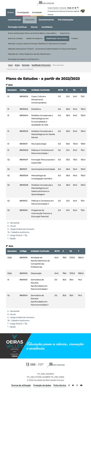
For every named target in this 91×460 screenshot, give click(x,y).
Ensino (10, 12)
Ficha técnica (59, 385)
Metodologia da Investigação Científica (41, 177)
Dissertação (36, 273)
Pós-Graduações (65, 20)
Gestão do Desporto (34, 38)
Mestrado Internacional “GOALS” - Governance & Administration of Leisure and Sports (42, 49)
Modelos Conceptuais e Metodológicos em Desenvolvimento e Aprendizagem (42, 190)
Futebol (74, 38)
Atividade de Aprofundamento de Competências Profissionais (40, 262)
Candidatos (47, 27)
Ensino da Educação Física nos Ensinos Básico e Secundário (32, 33)
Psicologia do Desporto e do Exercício (23, 59)
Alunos (34, 27)
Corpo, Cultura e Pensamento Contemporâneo (38, 99)
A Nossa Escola (53, 11)
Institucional (62, 11)
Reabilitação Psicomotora (57, 38)
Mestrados (30, 20)
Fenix (69, 8)
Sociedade (37, 12)
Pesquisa (78, 7)
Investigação (23, 12)
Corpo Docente (53, 8)
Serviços (70, 11)
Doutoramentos (46, 20)
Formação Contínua (17, 27)
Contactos (62, 8)
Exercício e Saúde (15, 38)
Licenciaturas (14, 20)
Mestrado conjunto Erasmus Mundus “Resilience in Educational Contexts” (37, 44)
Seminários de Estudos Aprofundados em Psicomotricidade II (39, 300)
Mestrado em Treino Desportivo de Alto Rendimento (29, 54)
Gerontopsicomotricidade (43, 169)
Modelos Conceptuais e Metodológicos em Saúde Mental (43, 134)
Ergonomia (65, 33)
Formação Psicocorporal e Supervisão (43, 161)
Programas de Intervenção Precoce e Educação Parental (41, 213)
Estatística (36, 109)
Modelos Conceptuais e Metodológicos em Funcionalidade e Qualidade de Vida (42, 120)
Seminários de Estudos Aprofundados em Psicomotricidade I (39, 284)
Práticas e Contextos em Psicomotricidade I (42, 151)
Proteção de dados (42, 385)
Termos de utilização (21, 385)
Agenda (76, 11)
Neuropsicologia (38, 144)
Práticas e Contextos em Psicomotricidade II (42, 202)
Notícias (50, 14)
